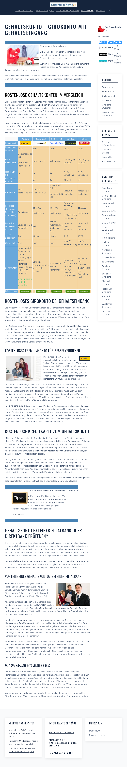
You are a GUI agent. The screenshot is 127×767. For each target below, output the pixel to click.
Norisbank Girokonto (106, 251)
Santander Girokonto (106, 275)
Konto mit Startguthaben (67, 10)
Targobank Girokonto (107, 290)
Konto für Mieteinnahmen (61, 732)
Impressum (94, 731)
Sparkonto (100, 10)
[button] (110, 10)
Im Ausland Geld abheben (61, 753)
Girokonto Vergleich (45, 10)
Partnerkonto (108, 87)
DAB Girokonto (109, 211)
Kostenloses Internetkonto (108, 114)
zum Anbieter (17, 514)
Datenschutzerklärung (99, 735)
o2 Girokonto (108, 261)
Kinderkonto (107, 100)
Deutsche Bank (30, 311)
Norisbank (41, 326)
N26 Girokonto (108, 257)
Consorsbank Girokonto (108, 205)
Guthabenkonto (109, 96)
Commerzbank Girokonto (109, 197)
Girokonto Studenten (106, 106)
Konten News (108, 157)
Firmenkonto (108, 91)
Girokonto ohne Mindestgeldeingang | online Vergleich (63, 743)
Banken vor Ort (109, 161)
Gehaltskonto (87, 10)
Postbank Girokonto (106, 268)
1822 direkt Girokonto (107, 313)
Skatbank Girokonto (106, 283)
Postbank (59, 123)
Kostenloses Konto (24, 10)
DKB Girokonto (109, 223)
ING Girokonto (108, 238)
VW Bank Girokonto (106, 298)
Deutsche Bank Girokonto (109, 217)
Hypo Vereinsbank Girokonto (107, 230)
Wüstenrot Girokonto (107, 305)
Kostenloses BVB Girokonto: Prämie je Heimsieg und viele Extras (22, 733)
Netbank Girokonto (106, 244)
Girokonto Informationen (108, 144)
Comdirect (28, 326)
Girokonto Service (106, 151)
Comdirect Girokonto (107, 190)
